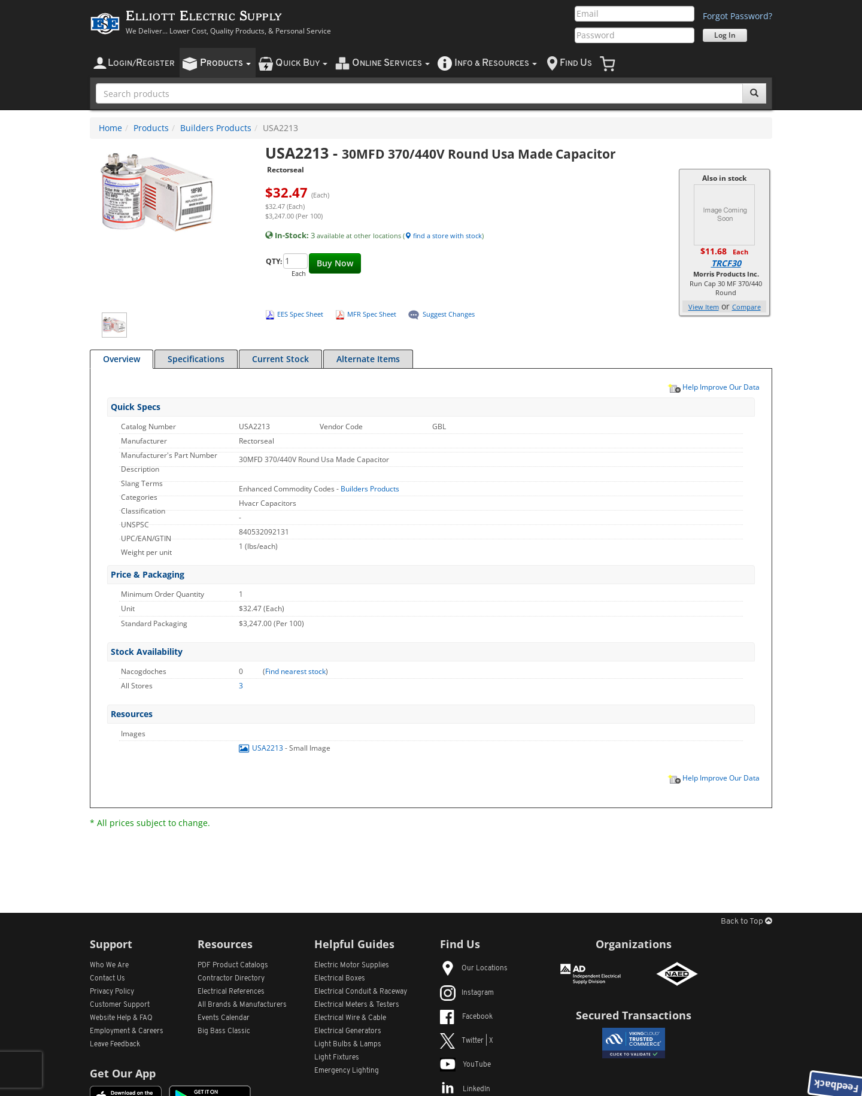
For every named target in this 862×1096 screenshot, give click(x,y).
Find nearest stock (295, 671)
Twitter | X (466, 1041)
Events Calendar (224, 1018)
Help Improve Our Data (713, 386)
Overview (121, 359)
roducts (225, 63)
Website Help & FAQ (121, 1018)
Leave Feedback (115, 1044)
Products (151, 127)
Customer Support (120, 1005)
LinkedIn (465, 1089)
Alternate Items (368, 359)
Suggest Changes (449, 313)
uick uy (301, 63)
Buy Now (335, 263)
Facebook (466, 1017)
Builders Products (215, 127)
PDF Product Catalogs (233, 965)
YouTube (465, 1064)
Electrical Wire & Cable (350, 1018)
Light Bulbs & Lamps (347, 1044)
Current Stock (280, 359)
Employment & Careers (126, 1031)
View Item (703, 306)
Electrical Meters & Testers (356, 1005)
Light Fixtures (336, 1057)
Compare (746, 306)
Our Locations (474, 968)
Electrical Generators (347, 1031)
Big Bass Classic (224, 1031)
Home (110, 127)
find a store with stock (443, 235)
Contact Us (107, 978)
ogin (141, 63)
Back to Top (746, 921)
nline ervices (391, 63)
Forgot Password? (737, 16)
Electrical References (231, 991)
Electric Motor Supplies (351, 965)
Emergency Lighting (346, 1070)
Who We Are (109, 965)
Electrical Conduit (360, 991)
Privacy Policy (112, 991)
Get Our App (123, 1073)
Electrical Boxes (339, 978)
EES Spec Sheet (300, 313)
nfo (495, 63)
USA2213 (262, 748)
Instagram (467, 993)
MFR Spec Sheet (371, 313)
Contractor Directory (231, 978)
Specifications (196, 359)
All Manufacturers (242, 1005)
